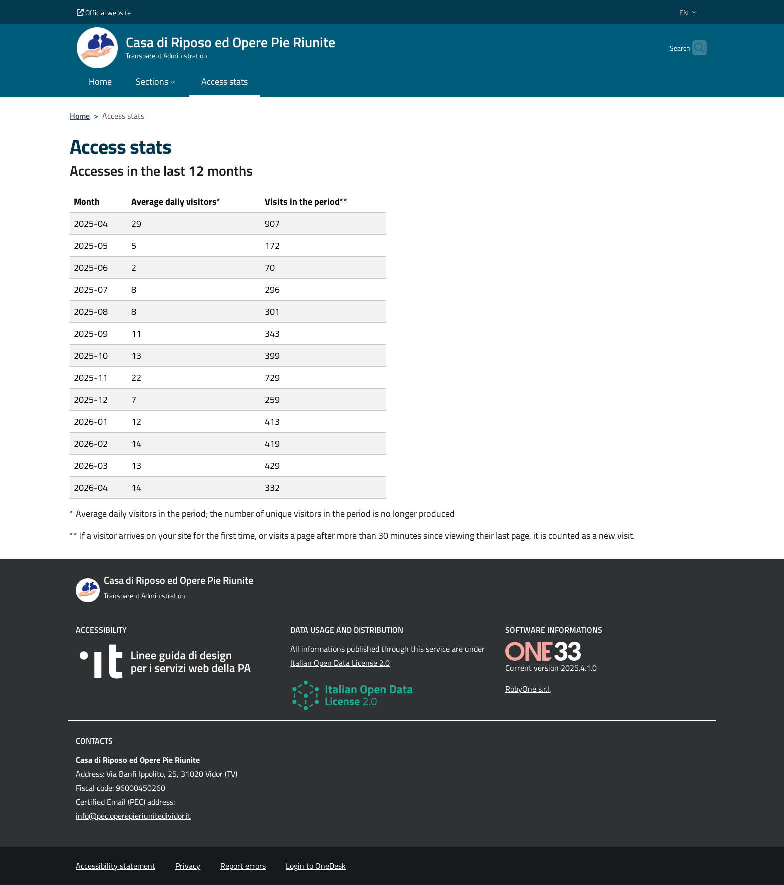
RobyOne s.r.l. (528, 689)
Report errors (243, 866)
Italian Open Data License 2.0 (340, 663)
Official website (104, 12)
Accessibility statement (116, 866)
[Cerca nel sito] (695, 48)
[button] (689, 12)
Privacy (188, 866)
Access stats (225, 81)
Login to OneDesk (316, 866)
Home (80, 116)
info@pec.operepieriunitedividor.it (133, 816)
